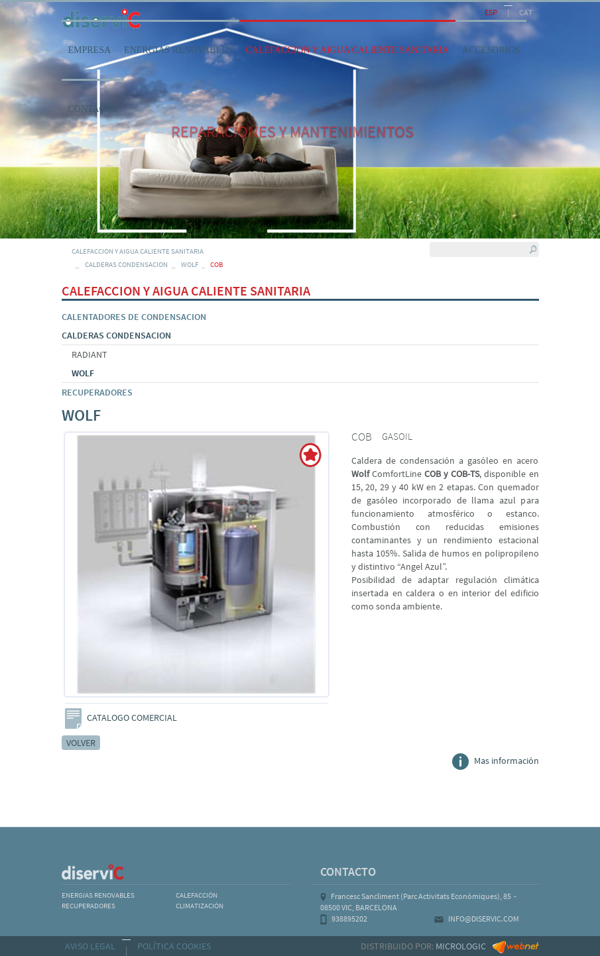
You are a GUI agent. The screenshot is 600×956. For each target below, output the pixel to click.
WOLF (189, 264)
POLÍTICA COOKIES (174, 946)
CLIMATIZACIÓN (199, 905)
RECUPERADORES (97, 392)
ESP (491, 12)
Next (328, 573)
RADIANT (89, 354)
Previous (65, 573)
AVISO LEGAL (90, 946)
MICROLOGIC (461, 946)
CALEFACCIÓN (196, 895)
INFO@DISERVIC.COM (483, 919)
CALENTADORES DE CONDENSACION (134, 317)
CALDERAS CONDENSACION (126, 264)
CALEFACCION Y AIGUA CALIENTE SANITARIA (138, 251)
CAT (525, 12)
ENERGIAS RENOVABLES (98, 895)
